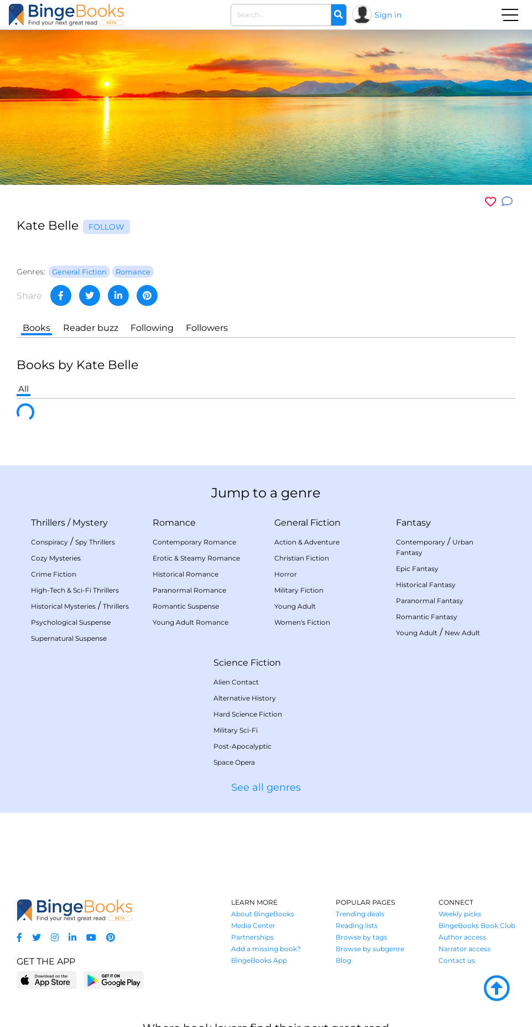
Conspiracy (49, 542)
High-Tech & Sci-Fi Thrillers (75, 590)
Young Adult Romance (190, 622)
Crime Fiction (53, 574)
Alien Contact (236, 682)
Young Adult (295, 606)
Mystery (90, 522)
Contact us (457, 960)
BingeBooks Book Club (477, 925)
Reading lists (357, 925)
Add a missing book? (266, 949)
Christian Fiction (301, 558)
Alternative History (244, 698)
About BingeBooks (262, 914)
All (23, 388)
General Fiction (307, 522)
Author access (462, 937)
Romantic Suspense (186, 606)
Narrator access (465, 949)
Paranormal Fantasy (429, 601)
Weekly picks (460, 914)
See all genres (266, 787)
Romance (174, 522)
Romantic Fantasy (426, 617)
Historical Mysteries (63, 606)
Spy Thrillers (95, 542)
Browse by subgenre (370, 949)
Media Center (253, 925)
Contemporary (420, 542)
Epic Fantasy (417, 568)
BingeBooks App (259, 960)
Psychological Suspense (71, 622)
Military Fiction (299, 590)
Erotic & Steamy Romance (196, 558)
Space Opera (234, 762)
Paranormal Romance (189, 590)
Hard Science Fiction (247, 714)
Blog (343, 960)
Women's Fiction (302, 622)
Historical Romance (185, 574)
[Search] (338, 14)
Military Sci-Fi (235, 730)
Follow (106, 227)
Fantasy (413, 522)
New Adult (462, 633)
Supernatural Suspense (69, 638)
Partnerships (252, 937)
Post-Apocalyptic (242, 746)
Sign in (387, 15)
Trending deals (360, 914)
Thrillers (48, 522)
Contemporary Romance (194, 542)
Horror (285, 574)
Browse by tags (361, 937)
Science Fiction (247, 662)
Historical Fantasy (426, 584)
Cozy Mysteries (56, 558)
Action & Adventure (307, 542)
